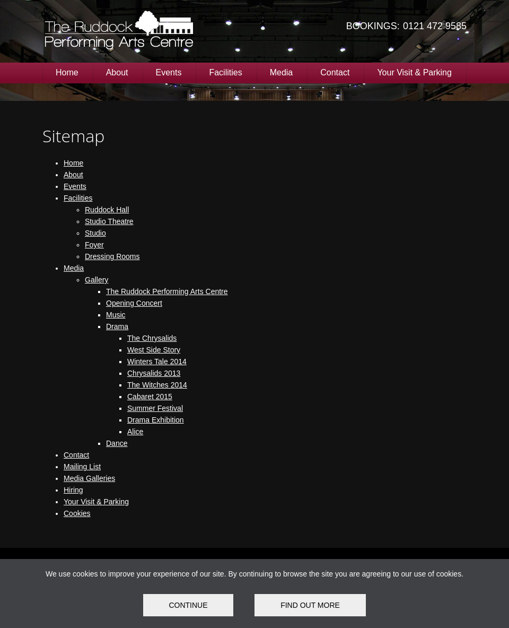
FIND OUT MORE (310, 605)
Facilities (225, 72)
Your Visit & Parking (414, 72)
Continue (188, 605)
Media (281, 72)
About (117, 72)
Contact (334, 72)
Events (169, 72)
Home (67, 72)
